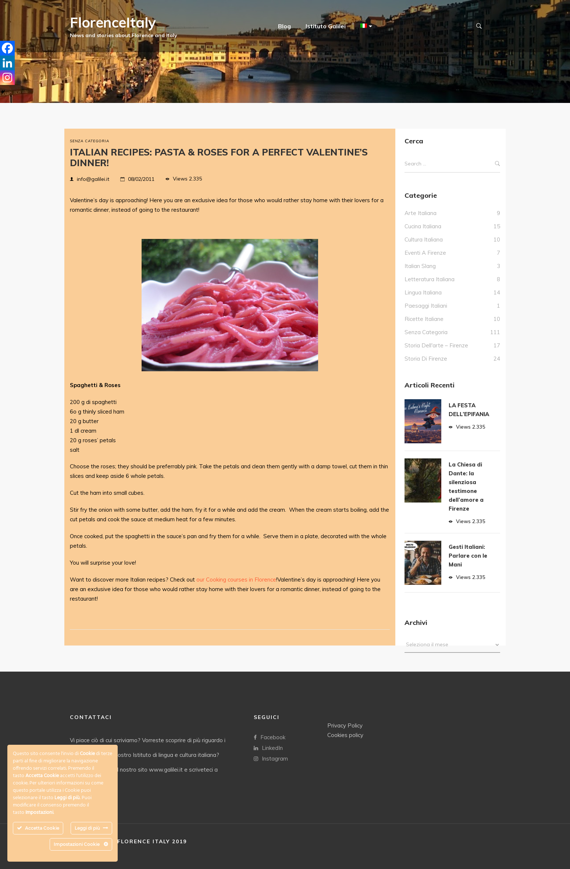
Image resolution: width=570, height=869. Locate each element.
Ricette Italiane (424, 318)
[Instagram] (7, 77)
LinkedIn (268, 747)
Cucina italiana (423, 226)
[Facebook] (7, 48)
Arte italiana (421, 213)
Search (497, 164)
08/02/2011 (141, 179)
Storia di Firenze (426, 358)
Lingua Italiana (423, 292)
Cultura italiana (424, 239)
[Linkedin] (7, 63)
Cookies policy (345, 734)
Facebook (269, 736)
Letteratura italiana (430, 279)
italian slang (420, 265)
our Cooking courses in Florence (236, 579)
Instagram (271, 758)
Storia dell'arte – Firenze (436, 345)
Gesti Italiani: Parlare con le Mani (468, 555)
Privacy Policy (345, 725)
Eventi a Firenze (425, 252)
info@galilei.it (93, 179)
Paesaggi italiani (426, 305)
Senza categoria (89, 141)
